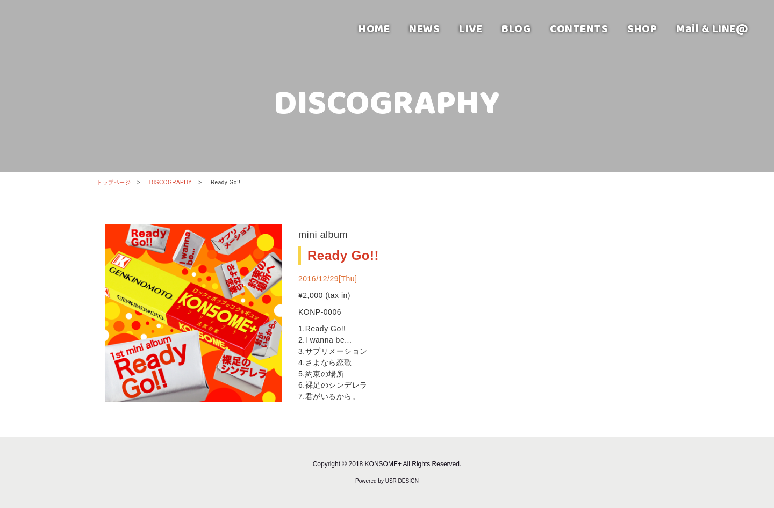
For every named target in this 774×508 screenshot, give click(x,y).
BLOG (516, 28)
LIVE (470, 28)
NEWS (424, 28)
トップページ (114, 182)
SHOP (642, 28)
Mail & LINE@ (712, 28)
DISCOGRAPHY (170, 182)
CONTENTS (579, 28)
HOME (374, 28)
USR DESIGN (402, 481)
